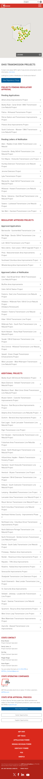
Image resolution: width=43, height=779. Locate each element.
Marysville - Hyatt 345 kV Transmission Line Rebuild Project (18, 182)
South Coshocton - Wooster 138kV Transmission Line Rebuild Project (19, 130)
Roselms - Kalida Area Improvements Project (18, 566)
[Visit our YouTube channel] (28, 774)
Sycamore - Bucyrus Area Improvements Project (20, 609)
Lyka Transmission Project (11, 176)
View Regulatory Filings (11, 80)
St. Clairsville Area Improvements (14, 589)
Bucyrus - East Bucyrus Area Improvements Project (18, 406)
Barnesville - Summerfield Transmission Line (18, 230)
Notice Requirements (21, 709)
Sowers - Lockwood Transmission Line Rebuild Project (19, 204)
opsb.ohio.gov (13, 705)
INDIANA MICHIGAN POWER (21, 744)
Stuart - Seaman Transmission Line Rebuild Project (18, 602)
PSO (21, 753)
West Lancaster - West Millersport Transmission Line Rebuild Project (19, 362)
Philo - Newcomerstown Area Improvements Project (18, 253)
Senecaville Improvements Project (14, 571)
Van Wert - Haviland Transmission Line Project (19, 211)
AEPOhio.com (5, 692)
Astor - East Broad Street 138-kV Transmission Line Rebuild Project (19, 278)
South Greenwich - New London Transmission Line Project (20, 582)
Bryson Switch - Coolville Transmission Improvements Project (16, 399)
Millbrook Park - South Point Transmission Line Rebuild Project (19, 325)
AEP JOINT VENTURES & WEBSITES (9, 768)
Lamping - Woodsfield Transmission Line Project (19, 492)
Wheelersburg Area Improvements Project (17, 265)
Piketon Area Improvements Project (15, 124)
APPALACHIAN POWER (21, 740)
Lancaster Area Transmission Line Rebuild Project (20, 497)
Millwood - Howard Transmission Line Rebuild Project (19, 189)
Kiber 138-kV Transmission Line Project (16, 319)
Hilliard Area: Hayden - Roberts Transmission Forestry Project (18, 458)
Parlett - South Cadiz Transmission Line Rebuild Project (19, 545)
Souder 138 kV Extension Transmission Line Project (18, 340)
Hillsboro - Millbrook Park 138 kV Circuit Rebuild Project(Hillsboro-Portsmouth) (20, 304)
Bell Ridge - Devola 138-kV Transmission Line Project (18, 236)
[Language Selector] (31, 2)
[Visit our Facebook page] (18, 774)
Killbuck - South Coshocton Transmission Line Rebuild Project (19, 486)
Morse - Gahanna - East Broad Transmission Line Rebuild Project (20, 197)
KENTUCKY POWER (21, 748)
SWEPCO (21, 757)
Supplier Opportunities (21, 720)
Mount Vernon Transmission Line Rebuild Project (20, 502)
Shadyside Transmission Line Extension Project (19, 576)
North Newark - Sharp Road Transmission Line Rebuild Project (19, 332)
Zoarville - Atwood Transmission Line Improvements (15, 627)
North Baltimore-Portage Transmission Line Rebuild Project (18, 530)
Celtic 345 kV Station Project (12, 289)
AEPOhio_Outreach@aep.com (10, 671)
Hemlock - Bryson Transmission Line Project (18, 472)
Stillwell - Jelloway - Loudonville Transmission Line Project (19, 595)
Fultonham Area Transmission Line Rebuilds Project (18, 443)
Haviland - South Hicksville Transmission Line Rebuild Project (19, 466)
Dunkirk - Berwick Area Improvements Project (19, 417)
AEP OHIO (21, 732)
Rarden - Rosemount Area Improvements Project (20, 557)
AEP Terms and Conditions (27, 764)
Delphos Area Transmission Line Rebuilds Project (20, 413)
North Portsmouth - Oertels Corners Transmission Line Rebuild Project (20, 538)
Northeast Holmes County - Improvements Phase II (20, 515)
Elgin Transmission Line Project (13, 430)
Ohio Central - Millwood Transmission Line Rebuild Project (20, 347)
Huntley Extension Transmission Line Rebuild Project (18, 165)
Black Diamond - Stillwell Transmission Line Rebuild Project (18, 384)
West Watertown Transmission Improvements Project (19, 619)
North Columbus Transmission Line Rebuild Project (18, 508)
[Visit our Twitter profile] (14, 774)
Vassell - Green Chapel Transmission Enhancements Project (15, 355)
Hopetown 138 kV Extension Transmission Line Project (19, 478)
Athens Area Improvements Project (15, 100)
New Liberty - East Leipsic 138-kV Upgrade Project (20, 248)
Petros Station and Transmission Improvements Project (19, 118)
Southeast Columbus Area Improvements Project (20, 260)
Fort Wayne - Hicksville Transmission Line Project (20, 159)
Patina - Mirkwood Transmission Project (17, 112)
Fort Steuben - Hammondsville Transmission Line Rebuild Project (20, 436)
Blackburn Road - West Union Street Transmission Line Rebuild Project (20, 391)
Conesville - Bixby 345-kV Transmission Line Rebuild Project (18, 152)
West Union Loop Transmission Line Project (18, 613)
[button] (21, 41)
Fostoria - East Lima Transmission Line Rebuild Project (19, 295)
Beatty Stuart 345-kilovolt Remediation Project (19, 378)
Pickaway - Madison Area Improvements (17, 552)
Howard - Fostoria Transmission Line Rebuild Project (18, 313)
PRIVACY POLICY (24, 768)
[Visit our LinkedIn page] (23, 774)
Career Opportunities (21, 715)
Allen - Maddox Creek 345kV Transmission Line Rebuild (19, 145)
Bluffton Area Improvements (12, 284)
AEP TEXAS (21, 736)
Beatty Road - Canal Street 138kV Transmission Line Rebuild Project (19, 106)
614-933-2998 (22, 669)
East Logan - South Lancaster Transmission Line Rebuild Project (20, 423)
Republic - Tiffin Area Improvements (15, 562)
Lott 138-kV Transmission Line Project (16, 243)
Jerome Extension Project (11, 171)
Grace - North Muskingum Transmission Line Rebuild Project (18, 451)
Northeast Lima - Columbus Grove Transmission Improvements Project (20, 523)
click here (12, 72)
